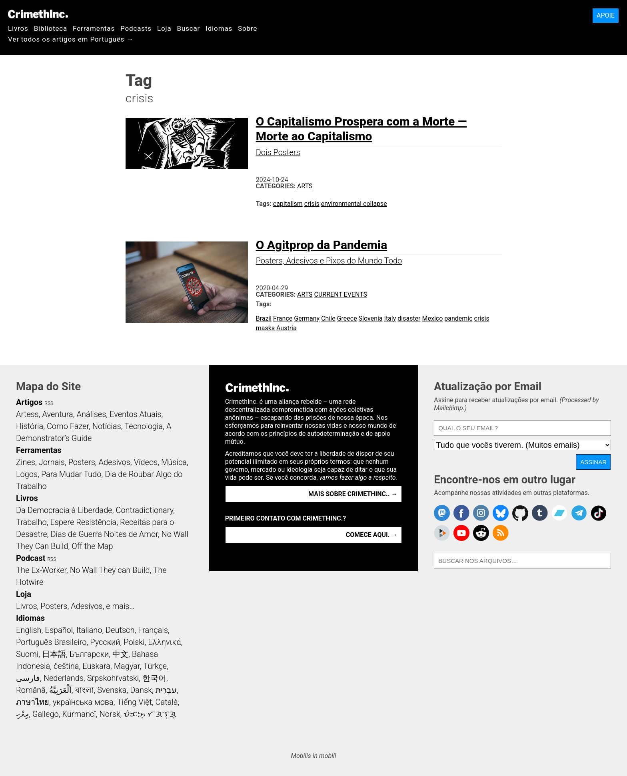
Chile (328, 318)
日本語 (54, 654)
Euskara (96, 666)
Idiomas (219, 28)
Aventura (57, 414)
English (29, 630)
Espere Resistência (83, 522)
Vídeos (146, 462)
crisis (311, 203)
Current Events (340, 294)
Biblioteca (50, 28)
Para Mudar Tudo (71, 474)
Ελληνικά (164, 642)
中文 (120, 654)
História (29, 426)
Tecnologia (143, 426)
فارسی (28, 678)
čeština (66, 666)
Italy (390, 318)
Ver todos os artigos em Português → (71, 39)
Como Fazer (68, 426)
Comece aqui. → (371, 535)
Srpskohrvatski (113, 678)
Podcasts (136, 28)
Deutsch (120, 630)
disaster (408, 318)
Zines (25, 462)
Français (153, 630)
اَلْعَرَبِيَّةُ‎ (60, 690)
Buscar (188, 28)
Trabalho (31, 522)
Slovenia (371, 318)
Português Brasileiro (51, 642)
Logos (27, 474)
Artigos (29, 402)
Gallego (45, 714)
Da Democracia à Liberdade (64, 510)
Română (31, 690)
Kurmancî (79, 714)
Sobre (247, 28)
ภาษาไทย (32, 702)
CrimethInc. (38, 14)
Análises (91, 414)
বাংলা (84, 690)
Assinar (593, 462)
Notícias (106, 426)
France (282, 318)
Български (89, 654)
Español (59, 630)
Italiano (89, 630)
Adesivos (114, 462)
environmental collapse (354, 203)
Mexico (432, 318)
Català (167, 702)
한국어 (154, 678)
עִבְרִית (166, 690)
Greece (347, 318)
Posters (81, 462)
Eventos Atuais (136, 414)
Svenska (111, 690)
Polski (134, 642)
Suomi (27, 654)
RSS (48, 403)
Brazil (264, 318)
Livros (18, 28)
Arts (305, 186)
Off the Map (92, 546)
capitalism (288, 203)
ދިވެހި (22, 714)
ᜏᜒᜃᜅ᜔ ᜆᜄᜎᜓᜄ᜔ (150, 714)
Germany (306, 318)
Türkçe (155, 666)
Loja (164, 28)
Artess (27, 414)
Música (174, 462)
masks (265, 328)
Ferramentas (94, 28)
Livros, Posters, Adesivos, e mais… (75, 606)
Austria (286, 328)
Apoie (606, 15)
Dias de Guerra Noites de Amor (104, 534)
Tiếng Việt (134, 702)
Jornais (52, 462)
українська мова (83, 702)
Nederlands (64, 678)
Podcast (30, 558)
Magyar (127, 666)
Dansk (141, 690)
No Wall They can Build (110, 570)
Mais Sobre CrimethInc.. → (352, 494)
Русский (105, 642)
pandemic (458, 318)
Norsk (110, 714)
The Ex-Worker (41, 570)
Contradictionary (144, 510)
